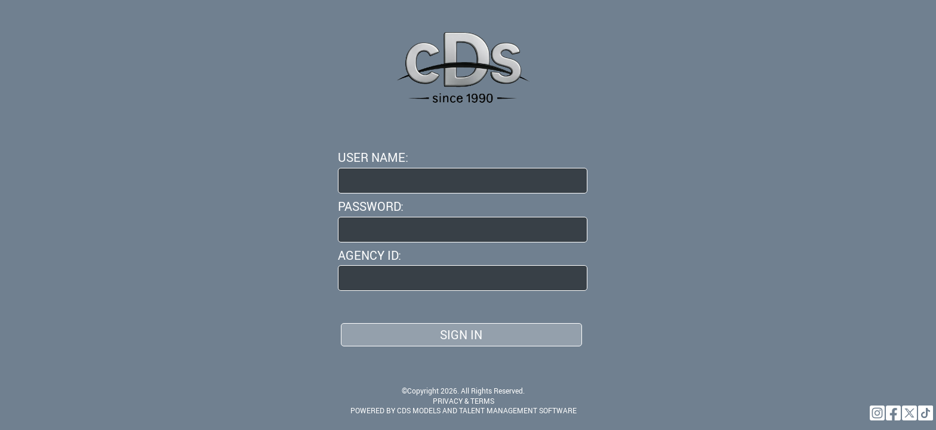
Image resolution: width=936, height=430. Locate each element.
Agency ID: (369, 255)
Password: (371, 206)
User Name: (373, 157)
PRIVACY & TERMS (463, 401)
